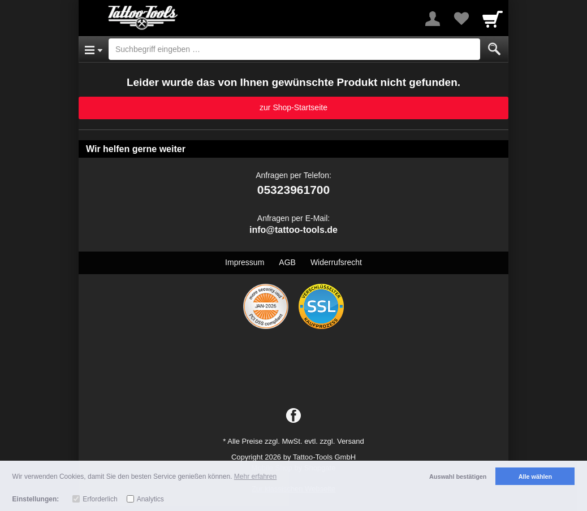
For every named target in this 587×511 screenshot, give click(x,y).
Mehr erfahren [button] (255, 476)
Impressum (244, 262)
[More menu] (433, 18)
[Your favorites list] (461, 18)
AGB (287, 262)
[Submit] (494, 49)
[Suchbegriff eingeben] (294, 49)
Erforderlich (100, 499)
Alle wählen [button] (535, 476)
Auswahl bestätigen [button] (457, 476)
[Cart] (492, 18)
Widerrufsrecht (336, 262)
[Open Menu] (93, 49)
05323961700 (293, 189)
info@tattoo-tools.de (293, 230)
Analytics (150, 499)
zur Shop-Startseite (293, 107)
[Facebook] (293, 416)
